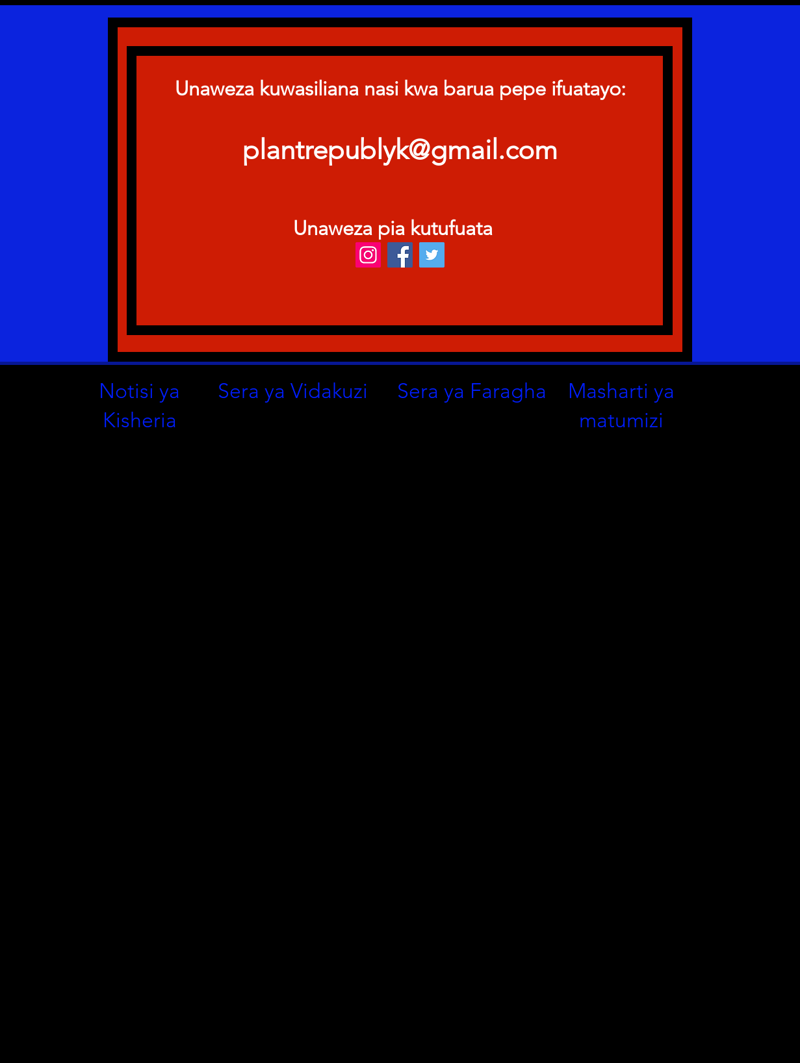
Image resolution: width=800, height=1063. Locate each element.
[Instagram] (368, 255)
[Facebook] (400, 255)
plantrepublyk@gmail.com (400, 149)
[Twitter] (432, 255)
